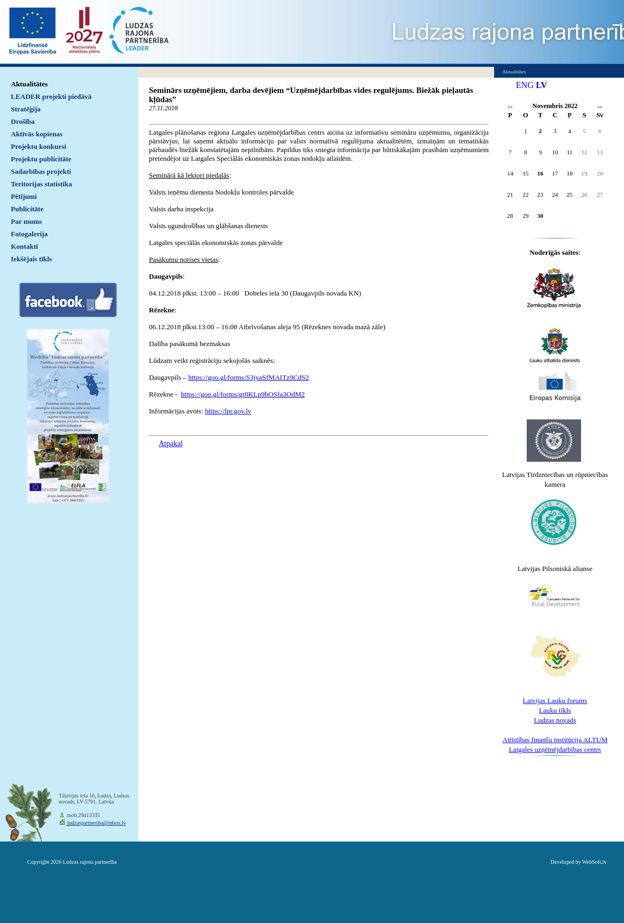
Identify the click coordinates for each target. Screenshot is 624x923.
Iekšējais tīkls (31, 259)
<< (510, 107)
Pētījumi (24, 196)
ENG (525, 85)
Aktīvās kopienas (37, 134)
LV (541, 85)
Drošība (23, 121)
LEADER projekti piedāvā (51, 96)
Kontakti (24, 246)
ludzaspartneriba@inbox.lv (96, 823)
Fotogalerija (29, 234)
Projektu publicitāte (41, 159)
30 (541, 215)
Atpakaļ (171, 443)
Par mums (26, 221)
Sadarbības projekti (41, 171)
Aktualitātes (29, 84)
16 (541, 173)
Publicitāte (27, 209)
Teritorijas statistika (41, 184)
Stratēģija (26, 109)
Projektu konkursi (38, 146)
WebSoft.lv (594, 862)
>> (599, 107)
